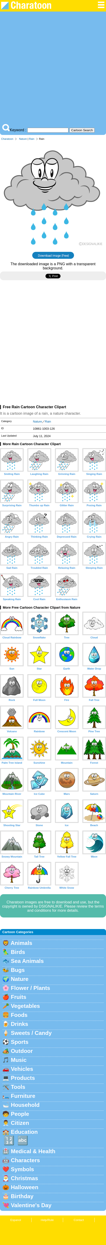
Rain (31, 138)
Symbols (22, 1169)
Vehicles (22, 1069)
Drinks (19, 1024)
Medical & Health (33, 1151)
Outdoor (22, 1051)
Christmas (24, 1178)
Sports (20, 1042)
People (20, 1114)
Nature (23, 138)
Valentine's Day (31, 1205)
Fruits (18, 997)
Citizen (20, 1123)
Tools (18, 1087)
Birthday (22, 1196)
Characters (25, 1160)
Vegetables (25, 1006)
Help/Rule (47, 1220)
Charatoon (7, 138)
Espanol (15, 1220)
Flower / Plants (30, 988)
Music (19, 1060)
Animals (21, 943)
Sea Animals (27, 961)
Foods (19, 1015)
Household (25, 1105)
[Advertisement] (53, 69)
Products (23, 1078)
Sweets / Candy (31, 1033)
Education (24, 1132)
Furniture (23, 1096)
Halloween (25, 1187)
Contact (79, 1220)
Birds (18, 952)
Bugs (18, 970)
